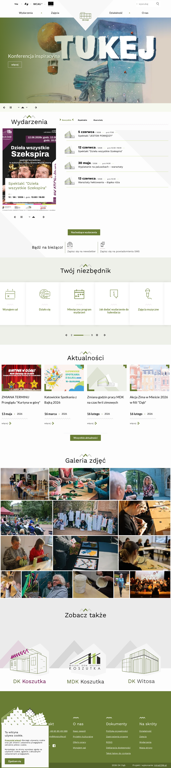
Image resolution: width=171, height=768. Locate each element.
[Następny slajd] (36, 107)
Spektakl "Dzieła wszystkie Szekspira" (28, 185)
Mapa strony (145, 747)
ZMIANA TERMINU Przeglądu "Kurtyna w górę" (21, 399)
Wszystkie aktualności (85, 437)
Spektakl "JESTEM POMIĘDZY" (95, 135)
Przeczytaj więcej (13, 740)
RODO (109, 742)
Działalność (145, 731)
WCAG (37, 4)
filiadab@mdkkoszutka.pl (53, 736)
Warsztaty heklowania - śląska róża (99, 182)
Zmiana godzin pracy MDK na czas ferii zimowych (105, 399)
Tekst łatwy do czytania (118, 753)
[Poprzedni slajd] (4, 107)
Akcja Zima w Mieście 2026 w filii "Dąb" (149, 399)
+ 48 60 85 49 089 (57, 731)
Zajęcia (143, 736)
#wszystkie (66, 120)
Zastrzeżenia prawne (117, 736)
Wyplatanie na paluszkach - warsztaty (100, 166)
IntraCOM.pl (160, 765)
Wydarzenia (145, 742)
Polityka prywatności (117, 731)
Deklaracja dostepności (118, 747)
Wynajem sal (79, 747)
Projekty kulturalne (83, 736)
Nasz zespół (79, 731)
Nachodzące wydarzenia (84, 232)
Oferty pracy (79, 742)
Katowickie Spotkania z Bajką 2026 (60, 399)
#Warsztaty (98, 120)
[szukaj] (158, 4)
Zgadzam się (14, 761)
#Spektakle (82, 120)
